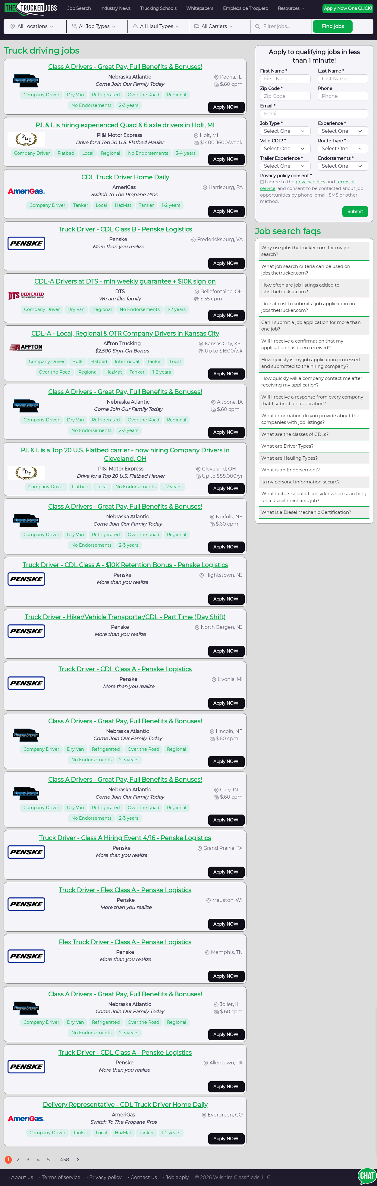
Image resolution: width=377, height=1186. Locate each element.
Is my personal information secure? (300, 482)
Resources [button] (289, 8)
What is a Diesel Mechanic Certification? (306, 512)
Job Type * (271, 123)
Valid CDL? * (273, 141)
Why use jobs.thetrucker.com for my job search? (305, 251)
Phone (325, 88)
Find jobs (333, 26)
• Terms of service (59, 1177)
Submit (355, 211)
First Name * (273, 71)
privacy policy (310, 182)
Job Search (79, 8)
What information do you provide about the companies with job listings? (310, 419)
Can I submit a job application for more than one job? (311, 325)
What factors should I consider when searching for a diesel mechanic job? (313, 497)
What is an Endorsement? (290, 470)
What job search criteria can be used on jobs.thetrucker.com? (305, 269)
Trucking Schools (158, 8)
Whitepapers (199, 8)
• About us (20, 1177)
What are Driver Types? (287, 446)
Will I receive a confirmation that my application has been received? (302, 344)
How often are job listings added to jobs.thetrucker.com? (300, 288)
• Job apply (176, 1177)
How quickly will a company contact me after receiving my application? (311, 381)
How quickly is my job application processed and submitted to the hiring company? (310, 363)
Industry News (115, 8)
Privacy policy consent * (286, 176)
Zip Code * (271, 88)
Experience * (332, 123)
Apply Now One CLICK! (348, 8)
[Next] (78, 1160)
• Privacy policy (104, 1177)
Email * (267, 106)
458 (64, 1160)
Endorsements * (335, 158)
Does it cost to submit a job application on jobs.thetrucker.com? (308, 307)
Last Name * (331, 71)
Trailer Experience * (281, 158)
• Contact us (142, 1177)
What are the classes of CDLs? (295, 434)
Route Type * (332, 141)
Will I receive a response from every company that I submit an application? (312, 400)
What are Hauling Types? (289, 458)
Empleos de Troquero (245, 8)
